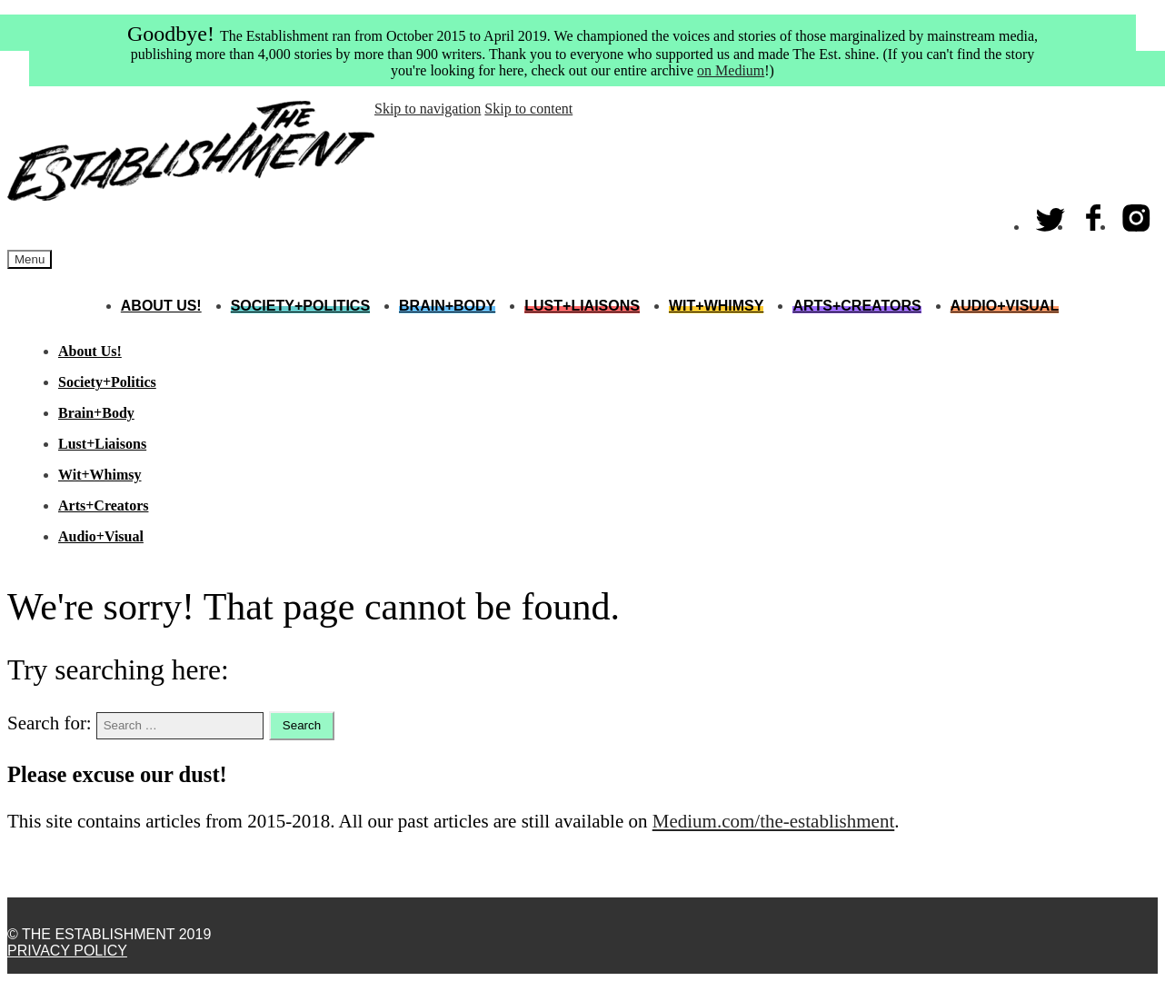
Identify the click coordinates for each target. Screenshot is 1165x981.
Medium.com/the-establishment (773, 821)
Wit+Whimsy (716, 305)
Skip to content (528, 108)
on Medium (730, 70)
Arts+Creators (856, 305)
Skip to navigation (427, 108)
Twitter (1051, 214)
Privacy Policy (67, 950)
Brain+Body (447, 305)
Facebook (1094, 214)
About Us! (161, 305)
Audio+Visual (1005, 305)
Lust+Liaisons (582, 305)
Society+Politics (300, 305)
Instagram (1136, 214)
